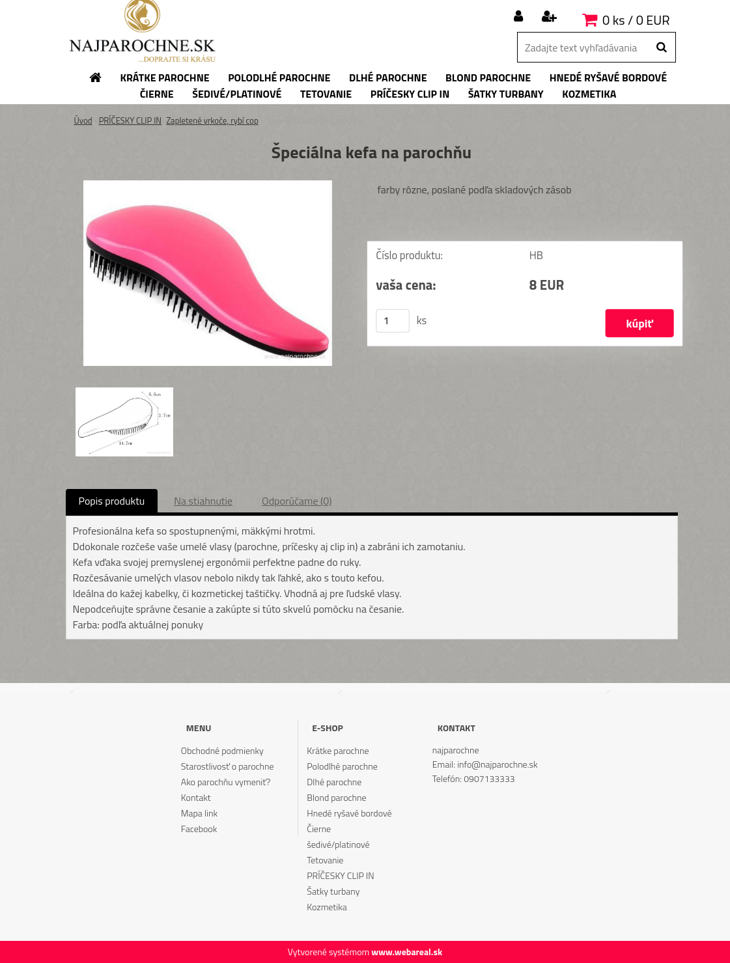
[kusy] (393, 321)
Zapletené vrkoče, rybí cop (212, 120)
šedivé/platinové (338, 844)
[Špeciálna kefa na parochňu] (207, 185)
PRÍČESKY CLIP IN (130, 120)
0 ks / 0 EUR (635, 20)
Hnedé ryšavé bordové (349, 813)
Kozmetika (326, 907)
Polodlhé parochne (342, 766)
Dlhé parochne (334, 782)
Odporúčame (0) (296, 501)
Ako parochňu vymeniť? (226, 782)
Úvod (83, 120)
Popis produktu (112, 501)
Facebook (199, 828)
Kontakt (196, 797)
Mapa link (199, 813)
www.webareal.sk (406, 951)
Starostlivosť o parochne (227, 766)
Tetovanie (325, 860)
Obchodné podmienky (222, 750)
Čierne (319, 828)
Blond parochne (336, 797)
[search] (661, 47)
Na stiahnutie (203, 501)
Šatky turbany (333, 891)
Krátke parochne (338, 750)
